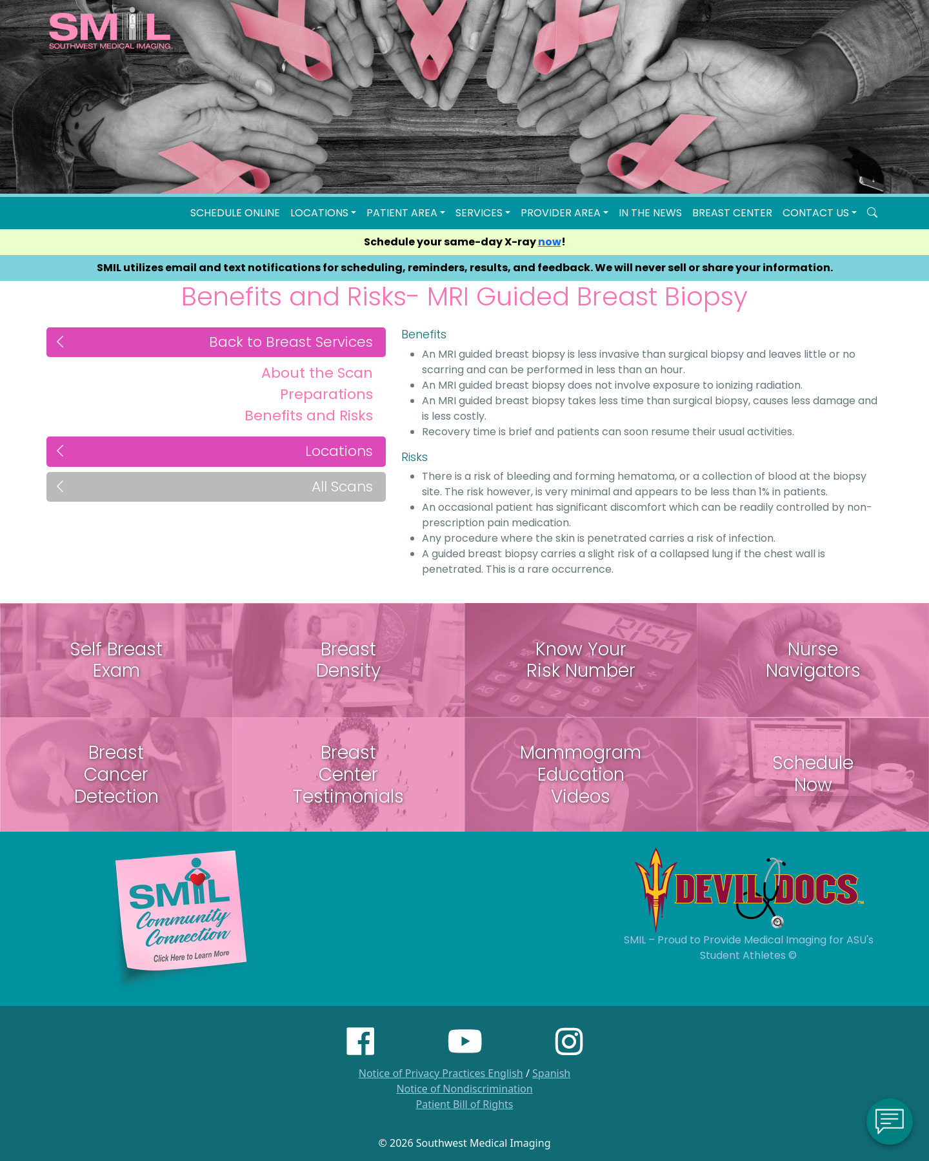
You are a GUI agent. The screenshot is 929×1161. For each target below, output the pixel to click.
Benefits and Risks (309, 416)
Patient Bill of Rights (465, 1104)
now (549, 241)
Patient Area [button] (401, 212)
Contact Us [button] (816, 212)
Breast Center (732, 212)
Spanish (551, 1073)
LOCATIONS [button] (319, 212)
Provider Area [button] (561, 212)
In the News (650, 212)
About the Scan (317, 373)
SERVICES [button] (479, 212)
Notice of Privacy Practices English (441, 1073)
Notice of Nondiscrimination (464, 1089)
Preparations (326, 394)
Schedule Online (235, 212)
